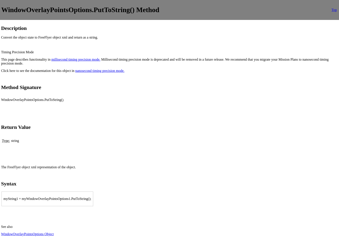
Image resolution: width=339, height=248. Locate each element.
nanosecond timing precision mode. (100, 71)
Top (334, 10)
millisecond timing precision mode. (75, 59)
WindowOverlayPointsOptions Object (27, 234)
